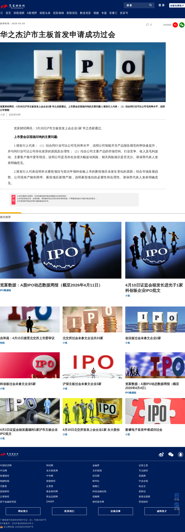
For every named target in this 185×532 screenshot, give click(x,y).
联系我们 (69, 511)
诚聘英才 (162, 511)
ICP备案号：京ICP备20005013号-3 (16, 523)
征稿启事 (116, 511)
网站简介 (23, 511)
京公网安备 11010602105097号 (16, 527)
